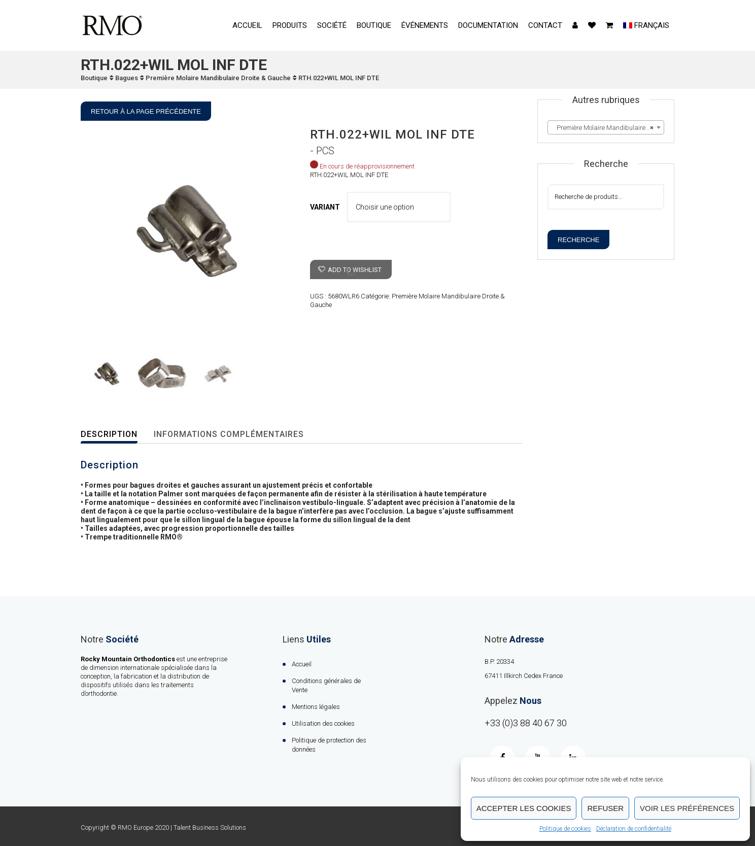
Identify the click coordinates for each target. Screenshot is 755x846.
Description (109, 434)
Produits (289, 25)
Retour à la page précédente (146, 111)
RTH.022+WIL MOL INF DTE (338, 78)
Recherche (578, 240)
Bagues (126, 78)
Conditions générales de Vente (326, 685)
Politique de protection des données (329, 744)
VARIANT (325, 207)
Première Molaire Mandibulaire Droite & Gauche (218, 78)
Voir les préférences (687, 808)
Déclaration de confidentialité (633, 828)
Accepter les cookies (523, 808)
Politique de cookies (565, 828)
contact (545, 25)
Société (332, 25)
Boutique (374, 25)
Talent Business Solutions (210, 827)
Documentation (488, 25)
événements (424, 25)
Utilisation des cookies (323, 723)
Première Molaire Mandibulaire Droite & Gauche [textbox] (608, 128)
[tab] (116, 435)
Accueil (247, 25)
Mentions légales (316, 706)
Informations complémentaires (229, 434)
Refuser (605, 808)
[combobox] (605, 127)
